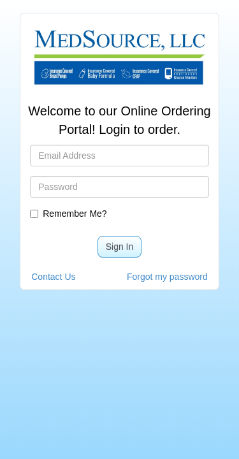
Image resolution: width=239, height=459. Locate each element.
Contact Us (53, 277)
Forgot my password (167, 277)
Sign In (120, 247)
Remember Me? (70, 213)
